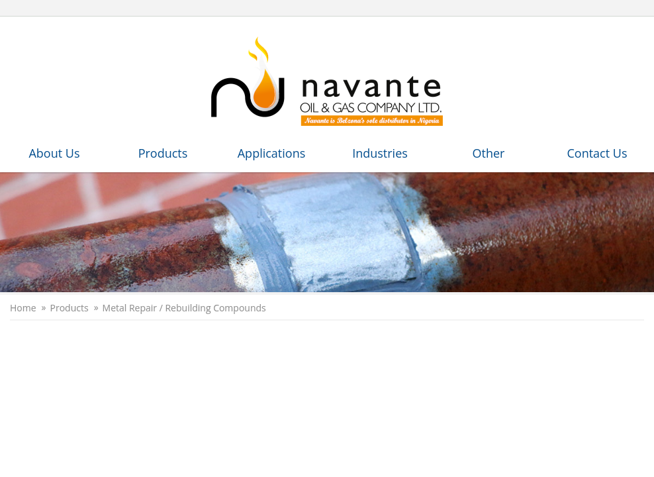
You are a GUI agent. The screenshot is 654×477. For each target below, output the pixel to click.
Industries (380, 153)
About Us (53, 153)
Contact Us (597, 153)
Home (23, 308)
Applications (272, 153)
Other (489, 153)
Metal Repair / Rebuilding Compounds (184, 308)
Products (163, 153)
